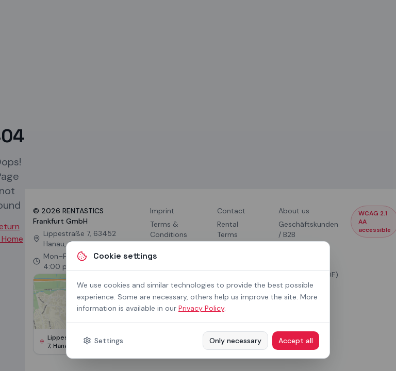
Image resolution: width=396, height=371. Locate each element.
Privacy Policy (201, 308)
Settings (103, 340)
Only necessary (235, 340)
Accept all (295, 340)
